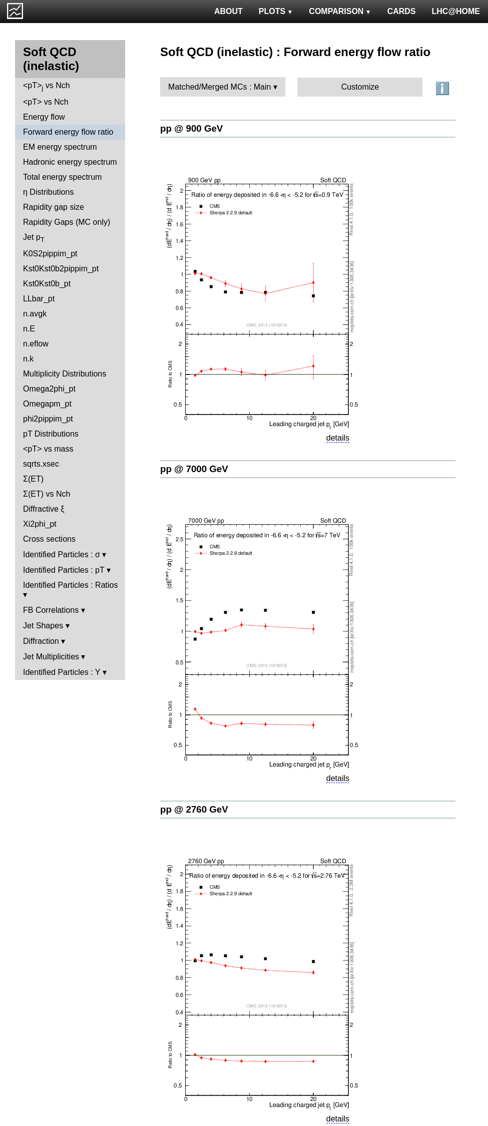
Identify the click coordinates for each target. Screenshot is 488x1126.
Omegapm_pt (47, 404)
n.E (29, 328)
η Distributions (48, 192)
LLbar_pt (39, 298)
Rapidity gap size (53, 207)
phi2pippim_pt (48, 419)
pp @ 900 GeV (191, 128)
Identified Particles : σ (61, 554)
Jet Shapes (43, 625)
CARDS (401, 11)
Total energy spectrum (62, 177)
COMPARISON (340, 11)
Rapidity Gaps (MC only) (66, 222)
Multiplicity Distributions (64, 373)
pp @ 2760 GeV (194, 809)
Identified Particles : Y (61, 672)
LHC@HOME (456, 11)
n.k (28, 358)
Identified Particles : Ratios (70, 585)
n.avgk (35, 313)
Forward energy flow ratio (68, 132)
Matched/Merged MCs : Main (219, 87)
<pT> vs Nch (46, 86)
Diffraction (41, 641)
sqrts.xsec (41, 464)
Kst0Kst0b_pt (47, 283)
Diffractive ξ (43, 509)
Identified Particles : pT (63, 570)
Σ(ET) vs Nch (46, 494)
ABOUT (228, 11)
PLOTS (276, 11)
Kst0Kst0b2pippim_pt (61, 268)
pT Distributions (51, 434)
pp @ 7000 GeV (194, 469)
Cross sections (49, 539)
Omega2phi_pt (49, 389)
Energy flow (44, 117)
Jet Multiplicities (51, 656)
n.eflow (36, 343)
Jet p (34, 238)
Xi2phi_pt (40, 524)
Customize (360, 87)
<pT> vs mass (48, 449)
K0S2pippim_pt (50, 253)
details (337, 438)
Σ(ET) (33, 479)
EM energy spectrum (60, 147)
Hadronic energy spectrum (70, 162)
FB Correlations (51, 610)
